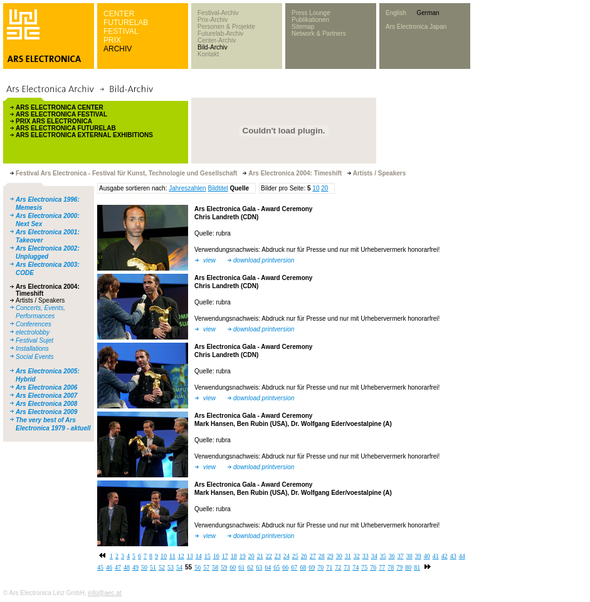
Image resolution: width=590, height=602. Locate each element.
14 (199, 556)
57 (206, 567)
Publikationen (310, 19)
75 (364, 567)
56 (197, 567)
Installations (32, 348)
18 (234, 556)
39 (418, 556)
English (396, 12)
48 (127, 567)
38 (409, 556)
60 (232, 567)
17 (225, 556)
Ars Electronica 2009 (46, 411)
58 (215, 567)
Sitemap (303, 26)
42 (444, 556)
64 (268, 567)
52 (162, 567)
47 (118, 567)
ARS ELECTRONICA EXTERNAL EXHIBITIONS (84, 135)
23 (278, 556)
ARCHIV (117, 48)
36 (392, 556)
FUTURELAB (125, 22)
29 (330, 556)
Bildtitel (218, 188)
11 (172, 556)
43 (453, 556)
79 (399, 567)
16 (216, 556)
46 (109, 567)
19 (243, 556)
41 (436, 556)
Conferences (33, 324)
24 (286, 556)
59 (224, 567)
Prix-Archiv (213, 19)
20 (324, 188)
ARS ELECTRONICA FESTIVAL (61, 114)
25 (295, 556)
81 (417, 567)
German (427, 12)
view (209, 260)
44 (462, 556)
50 (144, 567)
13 (190, 556)
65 (276, 567)
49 (135, 567)
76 (373, 567)
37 (401, 556)
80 (408, 567)
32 (357, 556)
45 (100, 567)
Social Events (35, 356)
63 (259, 567)
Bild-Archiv (213, 47)
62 (250, 567)
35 (383, 556)
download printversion (263, 260)
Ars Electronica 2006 (46, 387)
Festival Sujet (34, 340)
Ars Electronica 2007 (46, 395)
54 (179, 567)
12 (181, 556)
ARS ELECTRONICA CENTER (59, 107)
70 (320, 567)
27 (313, 556)
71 (329, 567)
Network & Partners (319, 33)
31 (348, 556)
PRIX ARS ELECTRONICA (54, 121)
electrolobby (33, 332)
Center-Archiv (217, 40)
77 (382, 567)
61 (241, 567)
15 (207, 556)
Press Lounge (311, 12)
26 (304, 556)
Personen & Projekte (226, 26)
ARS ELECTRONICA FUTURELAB (66, 128)
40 (427, 556)
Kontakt (208, 54)
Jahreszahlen (187, 188)
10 (315, 188)
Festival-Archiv (218, 12)
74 (355, 567)
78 (390, 567)
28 (322, 556)
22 (269, 556)
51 (153, 567)
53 (170, 567)
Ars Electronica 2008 (46, 403)
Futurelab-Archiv (220, 33)
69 (311, 567)
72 (338, 567)
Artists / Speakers (40, 300)
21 (260, 556)
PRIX (112, 40)
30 (339, 556)
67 (294, 567)
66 (285, 567)
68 (303, 567)
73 (347, 567)
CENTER (118, 13)
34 (374, 556)
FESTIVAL (121, 31)
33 (365, 556)
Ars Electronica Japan (416, 26)
